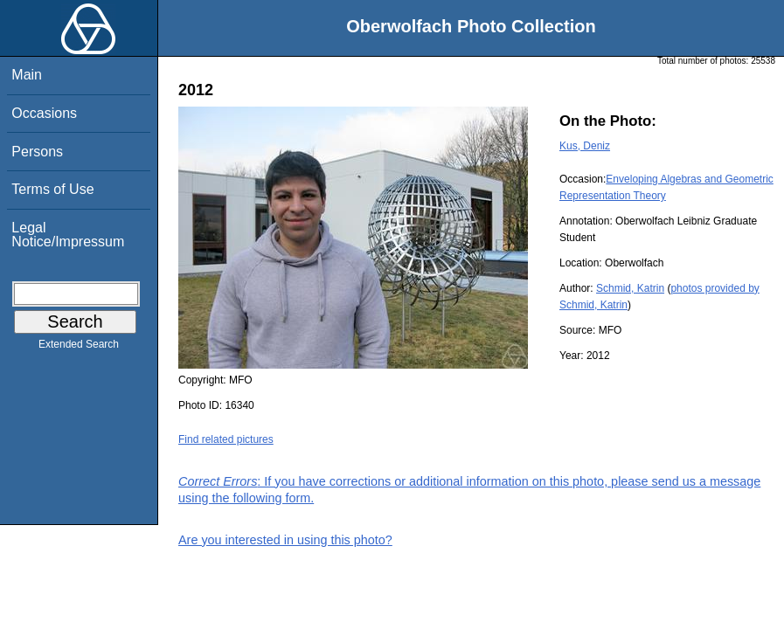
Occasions (44, 113)
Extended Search (78, 347)
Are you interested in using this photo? (285, 540)
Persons (37, 151)
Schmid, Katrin (630, 288)
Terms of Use (52, 189)
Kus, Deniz (584, 146)
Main (26, 74)
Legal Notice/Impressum (67, 234)
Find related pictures (226, 439)
